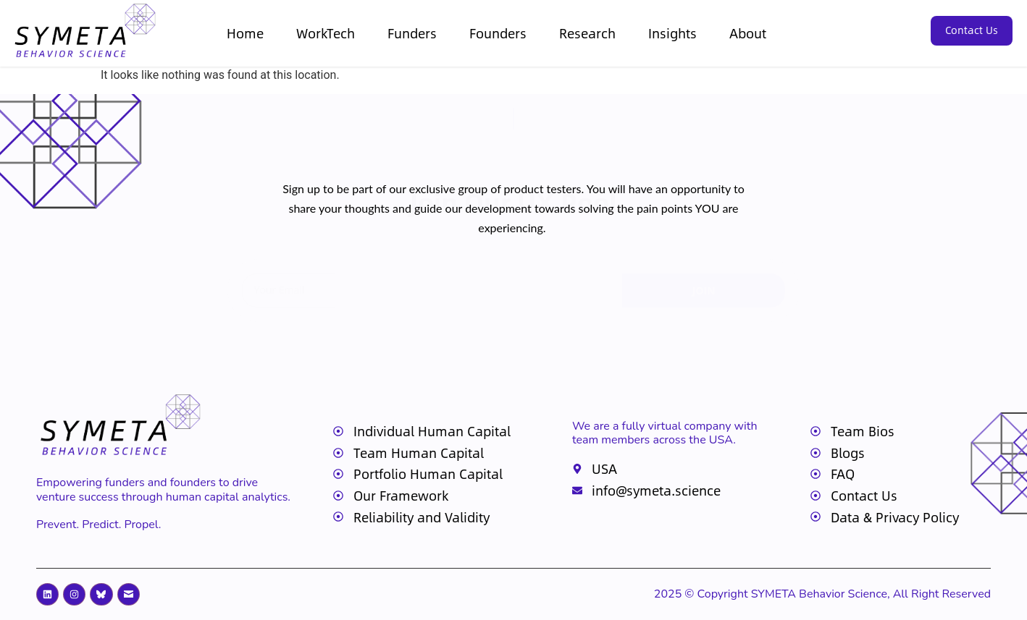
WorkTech (325, 33)
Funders (412, 33)
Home (245, 33)
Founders (498, 33)
